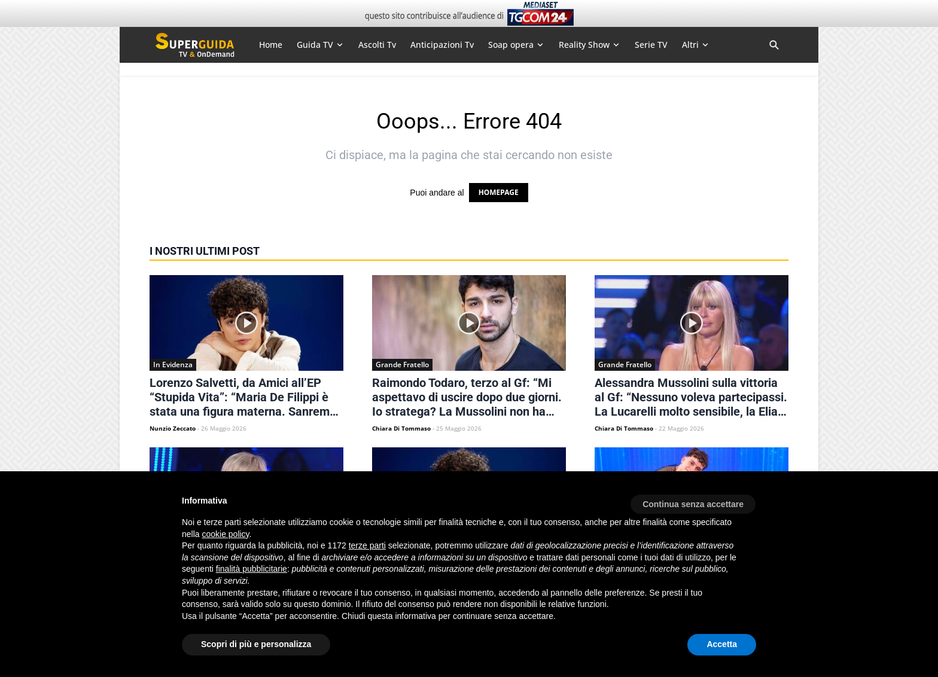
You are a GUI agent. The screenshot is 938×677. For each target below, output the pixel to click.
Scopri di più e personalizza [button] (256, 644)
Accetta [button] (721, 644)
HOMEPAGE (499, 192)
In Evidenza (173, 364)
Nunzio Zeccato (173, 428)
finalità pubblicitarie (251, 569)
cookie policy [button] (225, 534)
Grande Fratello (402, 364)
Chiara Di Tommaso (401, 428)
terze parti (367, 545)
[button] (693, 500)
